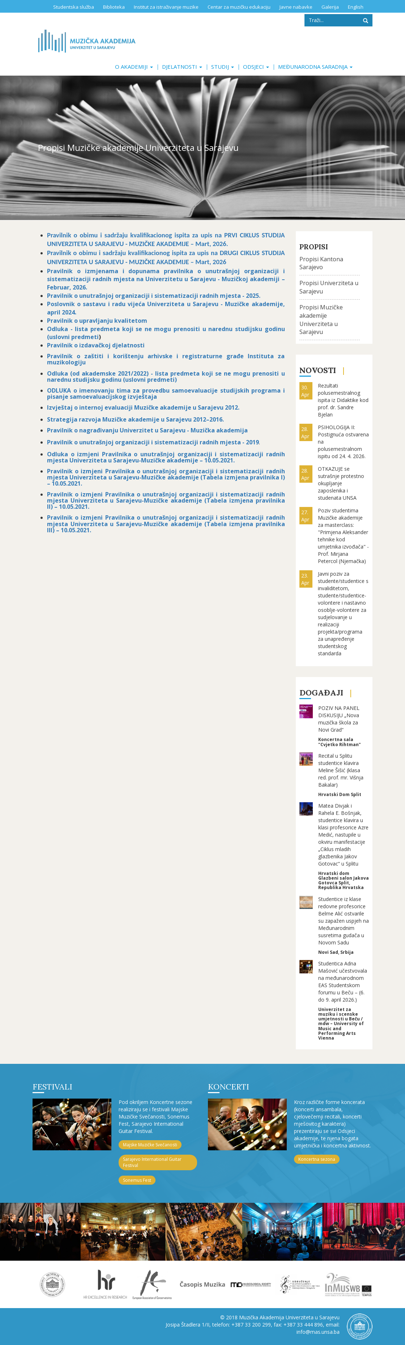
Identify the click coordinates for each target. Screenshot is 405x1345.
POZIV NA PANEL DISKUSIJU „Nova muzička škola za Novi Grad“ (338, 719)
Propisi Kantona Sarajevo (321, 263)
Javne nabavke (296, 7)
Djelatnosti (182, 66)
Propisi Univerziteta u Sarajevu (328, 287)
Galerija (330, 7)
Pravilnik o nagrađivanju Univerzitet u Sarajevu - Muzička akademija (147, 430)
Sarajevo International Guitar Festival (152, 1162)
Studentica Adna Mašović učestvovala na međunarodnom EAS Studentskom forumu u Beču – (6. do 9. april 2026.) (342, 981)
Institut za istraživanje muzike (166, 7)
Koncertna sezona (316, 1159)
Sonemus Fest (137, 1180)
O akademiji (134, 66)
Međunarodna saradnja (315, 66)
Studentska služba (73, 7)
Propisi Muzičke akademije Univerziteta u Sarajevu (321, 319)
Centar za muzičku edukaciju (239, 7)
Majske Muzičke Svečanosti (150, 1145)
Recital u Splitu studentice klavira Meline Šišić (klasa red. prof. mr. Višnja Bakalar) (340, 770)
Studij (222, 66)
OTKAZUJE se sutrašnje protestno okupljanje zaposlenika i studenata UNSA (341, 483)
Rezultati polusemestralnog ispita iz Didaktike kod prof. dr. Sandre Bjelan (343, 400)
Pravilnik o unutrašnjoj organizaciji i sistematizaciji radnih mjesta (144, 442)
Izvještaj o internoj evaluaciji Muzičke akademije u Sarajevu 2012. (143, 407)
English (355, 7)
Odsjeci (256, 66)
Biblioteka (114, 7)
